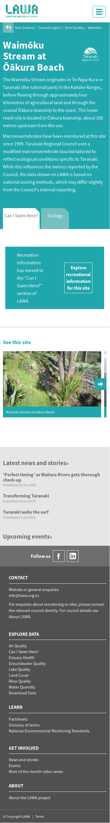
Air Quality (18, 645)
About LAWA (20, 616)
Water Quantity (22, 687)
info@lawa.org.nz (24, 595)
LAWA (22, 11)
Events (15, 765)
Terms (39, 816)
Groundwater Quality (27, 663)
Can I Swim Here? (24, 651)
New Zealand (24, 27)
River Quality (74, 27)
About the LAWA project (29, 797)
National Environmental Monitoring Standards (49, 731)
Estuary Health (22, 657)
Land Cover (19, 675)
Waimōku (95, 27)
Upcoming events (28, 536)
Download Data (22, 693)
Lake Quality (20, 669)
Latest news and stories (36, 463)
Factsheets (18, 719)
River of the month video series (36, 771)
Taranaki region (49, 27)
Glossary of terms (24, 725)
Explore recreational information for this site (78, 278)
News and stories (23, 759)
